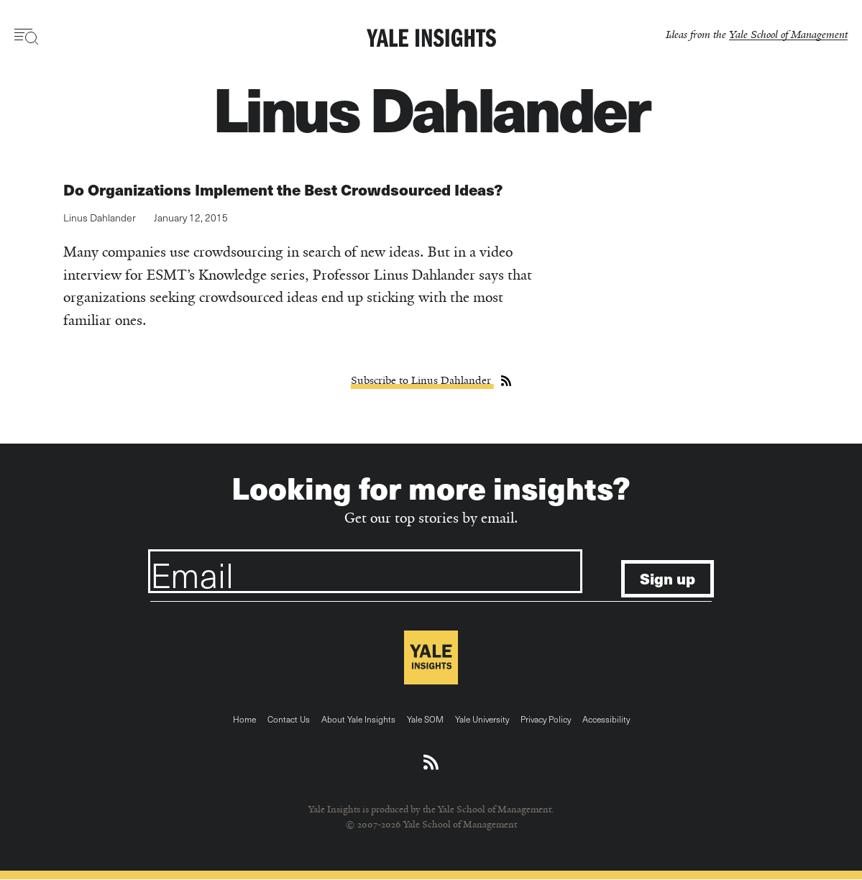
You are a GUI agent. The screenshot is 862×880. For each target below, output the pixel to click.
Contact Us (288, 719)
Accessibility (606, 719)
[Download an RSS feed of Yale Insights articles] (431, 762)
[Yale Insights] (431, 39)
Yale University (482, 719)
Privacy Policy (546, 719)
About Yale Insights (358, 719)
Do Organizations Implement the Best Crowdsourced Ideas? (283, 189)
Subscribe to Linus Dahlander (422, 380)
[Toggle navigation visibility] (27, 37)
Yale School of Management (788, 34)
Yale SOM (425, 719)
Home (244, 719)
